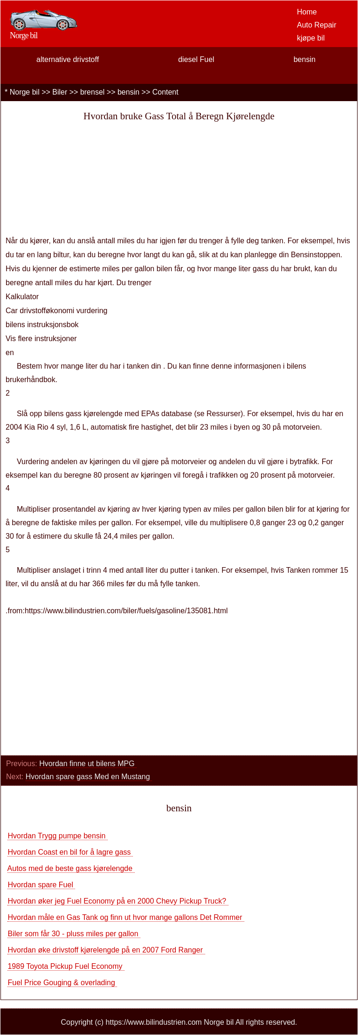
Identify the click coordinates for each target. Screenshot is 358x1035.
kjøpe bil (311, 38)
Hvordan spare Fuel (41, 885)
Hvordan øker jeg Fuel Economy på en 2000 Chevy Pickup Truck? (117, 901)
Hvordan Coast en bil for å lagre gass (70, 852)
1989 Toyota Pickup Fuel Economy (65, 966)
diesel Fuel (196, 59)
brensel (92, 92)
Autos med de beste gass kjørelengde (71, 868)
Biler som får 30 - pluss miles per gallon (73, 934)
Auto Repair (317, 25)
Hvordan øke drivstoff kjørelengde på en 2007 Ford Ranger (106, 950)
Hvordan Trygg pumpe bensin (57, 836)
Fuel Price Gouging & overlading (62, 983)
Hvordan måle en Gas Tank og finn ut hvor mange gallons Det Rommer (125, 917)
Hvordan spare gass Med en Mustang (89, 777)
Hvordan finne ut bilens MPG (88, 764)
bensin (305, 59)
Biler (59, 92)
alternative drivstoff (67, 59)
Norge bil (25, 92)
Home (307, 12)
